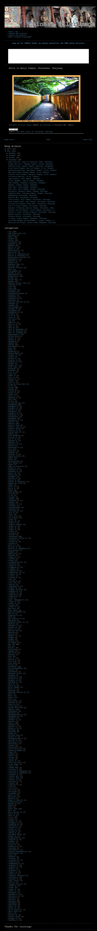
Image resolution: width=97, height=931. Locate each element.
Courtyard (12, 319)
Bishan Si (12, 273)
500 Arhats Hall (15, 233)
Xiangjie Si (13, 822)
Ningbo (11, 637)
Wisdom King (13, 802)
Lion (10, 579)
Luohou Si (12, 603)
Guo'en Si (12, 439)
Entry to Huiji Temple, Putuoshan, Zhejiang (27, 206)
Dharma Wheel (13, 353)
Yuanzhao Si (13, 879)
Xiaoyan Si (12, 828)
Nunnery (11, 648)
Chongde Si (12, 309)
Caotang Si (12, 285)
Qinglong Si (13, 677)
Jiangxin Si (13, 504)
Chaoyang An (13, 298)
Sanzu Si (12, 704)
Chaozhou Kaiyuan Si (17, 302)
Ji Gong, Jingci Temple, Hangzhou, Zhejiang (27, 218)
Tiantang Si (13, 781)
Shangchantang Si (15, 715)
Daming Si (12, 340)
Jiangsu (11, 499)
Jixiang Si (12, 542)
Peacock (11, 655)
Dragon (11, 364)
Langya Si (12, 557)
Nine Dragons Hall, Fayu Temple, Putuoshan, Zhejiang (31, 202)
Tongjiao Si (13, 785)
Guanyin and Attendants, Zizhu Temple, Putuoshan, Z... (32, 210)
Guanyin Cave (13, 425)
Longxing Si (13, 595)
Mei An (11, 614)
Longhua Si (12, 588)
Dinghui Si (12, 355)
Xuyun (10, 855)
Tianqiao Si (13, 774)
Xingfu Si (12, 836)
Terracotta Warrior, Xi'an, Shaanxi (23, 177)
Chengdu (11, 305)
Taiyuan (11, 757)
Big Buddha (12, 271)
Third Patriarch (15, 762)
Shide (10, 733)
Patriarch (12, 653)
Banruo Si (12, 252)
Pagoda (11, 651)
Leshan (11, 560)
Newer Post (9, 140)
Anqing (11, 239)
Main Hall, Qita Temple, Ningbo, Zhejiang (26, 189)
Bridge (11, 278)
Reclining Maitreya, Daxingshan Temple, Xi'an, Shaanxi (32, 170)
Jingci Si (12, 521)
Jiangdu (11, 497)
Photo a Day (13, 32)
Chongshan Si (13, 312)
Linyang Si (12, 578)
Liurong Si (12, 581)
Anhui (10, 237)
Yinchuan (12, 858)
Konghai (11, 552)
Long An (11, 584)
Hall (10, 449)
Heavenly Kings (14, 456)
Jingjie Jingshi (15, 524)
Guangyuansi (13, 417)
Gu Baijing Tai (14, 403)
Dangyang (12, 341)
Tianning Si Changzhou (17, 771)
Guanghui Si (13, 408)
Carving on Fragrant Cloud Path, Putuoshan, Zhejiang (31, 204)
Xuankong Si (13, 846)
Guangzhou (12, 418)
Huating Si (12, 478)
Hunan (10, 490)
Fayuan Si (12, 379)
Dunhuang (12, 369)
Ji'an (10, 495)
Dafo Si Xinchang (15, 333)
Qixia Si (12, 685)
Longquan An (13, 591)
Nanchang (12, 620)
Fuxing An (12, 391)
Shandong (12, 713)
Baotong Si (12, 261)
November (13, 155)
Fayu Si (11, 377)
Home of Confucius (16, 466)
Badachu (11, 245)
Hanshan (11, 453)
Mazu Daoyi (12, 610)
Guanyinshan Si (14, 432)
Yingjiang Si (13, 860)
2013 (9, 149)
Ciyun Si (12, 317)
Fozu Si (11, 382)
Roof (10, 699)
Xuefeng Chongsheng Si (17, 852)
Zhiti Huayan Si (15, 910)
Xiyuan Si (12, 845)
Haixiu (11, 446)
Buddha (11, 281)
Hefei (10, 459)
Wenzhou (11, 798)
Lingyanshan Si (14, 572)
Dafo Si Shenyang (15, 331)
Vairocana (12, 790)
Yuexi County (13, 881)
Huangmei (12, 477)
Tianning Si (13, 769)
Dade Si (11, 326)
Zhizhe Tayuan (14, 917)
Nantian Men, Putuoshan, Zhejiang (22, 197)
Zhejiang (49, 132)
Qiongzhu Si (13, 682)
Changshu (12, 295)
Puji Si (11, 658)
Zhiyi (10, 913)
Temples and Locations (17, 33)
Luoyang (11, 605)
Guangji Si (12, 410)
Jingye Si (12, 530)
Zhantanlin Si (14, 896)
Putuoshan (47, 125)
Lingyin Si (12, 574)
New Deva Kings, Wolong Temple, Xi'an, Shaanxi (28, 172)
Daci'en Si (12, 324)
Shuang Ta (12, 737)
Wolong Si (12, 804)
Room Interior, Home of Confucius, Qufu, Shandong (30, 162)
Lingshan (12, 569)
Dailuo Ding (13, 336)
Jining (11, 531)
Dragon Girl (13, 365)
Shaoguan (12, 725)
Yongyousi (12, 870)
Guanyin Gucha (14, 429)
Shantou (11, 721)
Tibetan (11, 783)
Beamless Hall (14, 264)
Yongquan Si (13, 867)
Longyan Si (12, 596)
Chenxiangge (13, 307)
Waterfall (12, 797)
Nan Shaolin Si (14, 619)
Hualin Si (12, 473)
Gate (22, 132)
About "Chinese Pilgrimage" (20, 37)
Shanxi (11, 723)
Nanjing (11, 624)
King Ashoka (13, 550)
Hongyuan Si (13, 470)
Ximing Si (12, 833)
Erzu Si (11, 372)
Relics (11, 697)
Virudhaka (12, 793)
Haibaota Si (13, 444)
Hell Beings (13, 463)
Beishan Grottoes (15, 268)
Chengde (11, 304)
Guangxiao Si (13, 415)
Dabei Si (12, 322)
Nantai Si (12, 629)
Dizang (11, 357)
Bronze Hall (13, 280)
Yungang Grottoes (15, 884)
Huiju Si (12, 489)
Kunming (11, 555)
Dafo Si (11, 328)
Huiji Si (30, 132)
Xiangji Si (12, 821)
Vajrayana (12, 792)
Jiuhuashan (12, 536)
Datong (11, 345)
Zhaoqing (12, 898)
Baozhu (11, 262)
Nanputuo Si (13, 626)
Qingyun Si (12, 680)
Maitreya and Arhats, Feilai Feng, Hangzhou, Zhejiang (32, 223)
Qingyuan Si (13, 679)
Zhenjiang (12, 905)
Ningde (11, 639)
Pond (10, 656)
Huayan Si (12, 480)
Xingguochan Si (14, 838)
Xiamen (11, 819)
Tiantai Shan (13, 778)
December (13, 153)
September (13, 160)
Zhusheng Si (13, 920)
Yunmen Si (12, 886)
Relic (10, 696)
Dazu (10, 348)
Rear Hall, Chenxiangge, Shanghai (22, 187)
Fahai (10, 374)
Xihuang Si (12, 831)
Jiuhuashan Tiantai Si (17, 538)
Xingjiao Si (13, 840)
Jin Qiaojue (13, 518)
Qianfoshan (12, 672)
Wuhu (10, 807)
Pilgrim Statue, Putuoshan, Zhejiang (24, 216)
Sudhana (11, 754)
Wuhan (10, 805)
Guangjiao (12, 411)
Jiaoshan (12, 509)
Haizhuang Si (13, 447)
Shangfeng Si (13, 716)
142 (17, 132)
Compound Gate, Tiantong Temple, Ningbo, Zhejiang (30, 193)
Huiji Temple (26, 125)
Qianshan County (15, 673)
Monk (10, 617)
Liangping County (15, 562)
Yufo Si (11, 882)
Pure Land (12, 661)
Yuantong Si (13, 877)
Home (48, 140)
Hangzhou (12, 451)
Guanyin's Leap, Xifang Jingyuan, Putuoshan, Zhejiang (32, 212)
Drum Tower (12, 367)
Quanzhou (12, 691)
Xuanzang (12, 848)
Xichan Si (12, 829)
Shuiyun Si (12, 740)
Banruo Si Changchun (17, 254)
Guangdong (12, 405)
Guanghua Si (13, 406)
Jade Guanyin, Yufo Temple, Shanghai (24, 179)
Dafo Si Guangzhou (16, 329)
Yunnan (11, 887)
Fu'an (10, 386)
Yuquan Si (12, 889)
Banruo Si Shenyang (16, 256)
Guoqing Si (12, 441)
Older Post (87, 140)
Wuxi (10, 810)
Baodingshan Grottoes (17, 257)
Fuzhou (11, 394)
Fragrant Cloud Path (17, 384)
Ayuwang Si (12, 244)
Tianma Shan (13, 768)
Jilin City (12, 516)
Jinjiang (12, 533)
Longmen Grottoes (15, 590)
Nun (9, 646)
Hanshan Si (12, 454)
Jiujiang (12, 540)
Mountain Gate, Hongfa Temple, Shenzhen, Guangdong (30, 166)
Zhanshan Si (13, 894)
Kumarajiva (12, 554)
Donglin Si (12, 360)
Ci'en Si (12, 316)
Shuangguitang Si (15, 739)
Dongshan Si (13, 362)
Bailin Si (12, 247)
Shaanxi (11, 709)
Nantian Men (13, 631)
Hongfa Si (12, 468)
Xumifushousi (13, 853)
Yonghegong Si (14, 864)
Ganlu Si (12, 396)
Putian (11, 665)
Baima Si (12, 249)
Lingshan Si (13, 571)
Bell (10, 269)
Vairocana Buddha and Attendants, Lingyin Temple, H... (32, 220)
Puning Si (12, 660)
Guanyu (11, 434)
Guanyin (11, 423)
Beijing (11, 266)
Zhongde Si (12, 918)
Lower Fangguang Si (16, 600)
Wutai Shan (12, 809)
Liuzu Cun (12, 583)
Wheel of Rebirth (15, 800)
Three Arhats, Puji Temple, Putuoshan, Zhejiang (29, 200)
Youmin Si (12, 874)
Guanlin (11, 422)
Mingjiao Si (13, 615)
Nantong (11, 632)
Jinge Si (12, 523)
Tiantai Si (12, 780)
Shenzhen (12, 732)
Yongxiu (11, 869)
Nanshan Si (12, 627)
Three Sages (13, 764)
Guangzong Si (13, 420)
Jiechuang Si (13, 511)
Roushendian (13, 701)
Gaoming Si (12, 398)
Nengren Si (12, 636)
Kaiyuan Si (12, 547)
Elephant (12, 370)
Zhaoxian (12, 899)
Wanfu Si (12, 795)
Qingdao (11, 675)
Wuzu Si (11, 816)
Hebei (10, 458)
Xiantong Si (13, 826)
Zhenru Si (12, 906)
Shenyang (12, 730)
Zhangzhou (12, 893)
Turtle (11, 788)
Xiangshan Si (13, 824)
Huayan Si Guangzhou (17, 482)
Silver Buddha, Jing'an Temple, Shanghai (26, 181)
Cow (9, 321)
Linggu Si (12, 566)
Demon (10, 350)
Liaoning (12, 564)
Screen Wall (13, 706)
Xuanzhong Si (13, 850)
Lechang (11, 559)
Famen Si (12, 376)
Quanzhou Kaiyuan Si (17, 692)
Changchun (12, 290)
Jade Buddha (13, 492)
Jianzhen (12, 506)
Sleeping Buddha (15, 750)
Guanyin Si (12, 430)
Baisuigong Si (14, 251)
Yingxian (12, 862)
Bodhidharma (13, 274)
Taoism (11, 759)
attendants (12, 242)
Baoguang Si (13, 259)
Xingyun (11, 841)
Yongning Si (13, 865)
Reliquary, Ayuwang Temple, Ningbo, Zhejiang (27, 191)
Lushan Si (12, 607)
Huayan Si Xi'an (15, 483)
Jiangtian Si (13, 501)
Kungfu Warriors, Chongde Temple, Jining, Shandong (30, 164)
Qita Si (11, 684)
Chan (10, 288)
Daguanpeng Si (14, 334)
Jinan (10, 519)
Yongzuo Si (12, 872)
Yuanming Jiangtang (16, 875)
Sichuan (11, 745)
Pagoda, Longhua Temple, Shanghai (22, 185)
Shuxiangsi (12, 744)
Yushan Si (12, 891)
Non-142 (11, 644)
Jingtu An (12, 528)
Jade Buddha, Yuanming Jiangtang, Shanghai (27, 183)
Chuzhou (11, 314)
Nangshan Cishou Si (16, 622)
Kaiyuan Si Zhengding (17, 548)
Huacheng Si (13, 471)
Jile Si (11, 512)
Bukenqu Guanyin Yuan (17, 283)
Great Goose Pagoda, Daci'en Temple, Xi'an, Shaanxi (31, 168)
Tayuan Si (12, 761)
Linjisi (11, 576)
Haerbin (11, 442)
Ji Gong (11, 494)
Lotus (10, 598)
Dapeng (11, 343)
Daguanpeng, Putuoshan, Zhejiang (22, 195)
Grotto (11, 401)
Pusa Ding (12, 663)
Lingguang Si (13, 567)
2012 (9, 151)
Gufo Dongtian (14, 435)
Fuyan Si (12, 393)
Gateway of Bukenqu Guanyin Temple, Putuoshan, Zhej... (32, 208)
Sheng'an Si (13, 728)
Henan (10, 465)
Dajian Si (12, 338)
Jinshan (11, 535)
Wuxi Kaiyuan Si (15, 812)
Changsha (12, 292)
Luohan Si (12, 602)
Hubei (10, 485)
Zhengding (12, 903)
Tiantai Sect (13, 776)
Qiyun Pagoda (13, 687)
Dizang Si (12, 358)
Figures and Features (17, 35)
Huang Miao (12, 475)
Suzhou (11, 756)
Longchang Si (13, 586)
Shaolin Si (12, 727)
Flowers (11, 381)
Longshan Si (13, 593)
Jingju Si (12, 526)
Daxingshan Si (14, 346)
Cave (10, 286)
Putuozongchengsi (15, 668)
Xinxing (11, 843)
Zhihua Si (12, 908)
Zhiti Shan (12, 911)
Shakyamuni (12, 711)
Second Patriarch (15, 708)
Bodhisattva (13, 276)
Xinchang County (15, 834)
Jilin (10, 514)
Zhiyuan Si (12, 915)
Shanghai (12, 718)
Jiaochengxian (14, 507)
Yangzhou (12, 857)
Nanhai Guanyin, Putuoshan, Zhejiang (24, 214)
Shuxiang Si (13, 742)
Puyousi (11, 670)
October (12, 158)
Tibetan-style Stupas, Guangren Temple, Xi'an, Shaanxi (32, 174)
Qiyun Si (12, 689)
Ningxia (11, 641)
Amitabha (12, 235)
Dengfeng (12, 352)
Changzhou (12, 297)
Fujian (11, 387)
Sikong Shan (13, 747)
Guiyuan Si (12, 437)
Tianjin (11, 766)
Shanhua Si (12, 720)
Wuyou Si (12, 814)
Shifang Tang (13, 735)
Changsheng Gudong (16, 293)
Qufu (10, 694)
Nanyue (11, 634)
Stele (10, 752)
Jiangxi (11, 502)
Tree (10, 786)
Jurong (11, 543)
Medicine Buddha (15, 612)
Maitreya (12, 608)
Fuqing (11, 389)
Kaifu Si (12, 545)
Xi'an (10, 817)
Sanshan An (12, 703)
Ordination (12, 649)
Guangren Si (13, 413)
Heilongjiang (13, 461)
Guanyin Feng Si (15, 427)
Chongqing (12, 310)
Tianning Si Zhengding (17, 773)
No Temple (12, 643)
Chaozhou (12, 300)
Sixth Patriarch (15, 749)
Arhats (11, 240)
